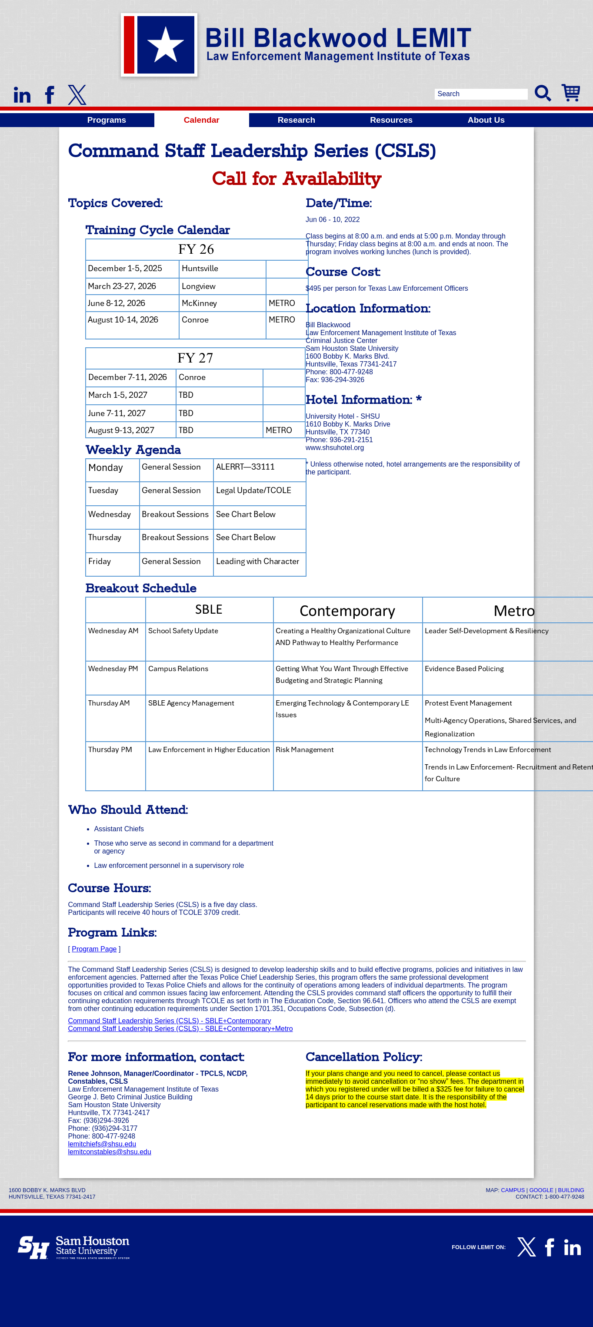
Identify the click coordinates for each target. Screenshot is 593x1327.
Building (571, 1190)
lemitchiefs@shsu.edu (102, 1144)
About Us (486, 119)
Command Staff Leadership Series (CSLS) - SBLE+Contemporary (169, 1021)
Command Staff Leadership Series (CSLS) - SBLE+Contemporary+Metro (180, 1028)
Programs (107, 119)
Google (541, 1190)
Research (296, 119)
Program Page (94, 949)
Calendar (202, 119)
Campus (513, 1190)
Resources (391, 119)
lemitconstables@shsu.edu (109, 1152)
